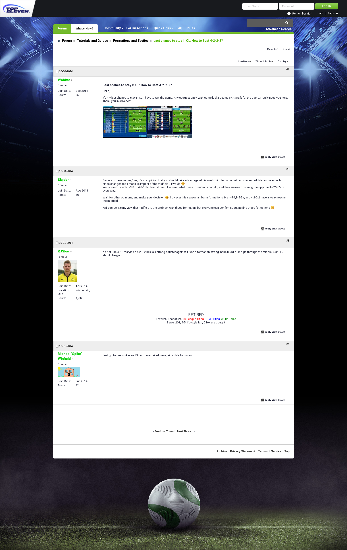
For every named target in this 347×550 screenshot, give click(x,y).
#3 (287, 240)
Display (282, 61)
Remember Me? (302, 13)
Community (112, 28)
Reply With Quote (273, 156)
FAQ (179, 28)
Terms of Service (269, 451)
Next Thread (185, 431)
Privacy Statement (242, 451)
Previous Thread (165, 431)
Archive (221, 451)
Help (320, 13)
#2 (287, 169)
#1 (287, 69)
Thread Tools (263, 61)
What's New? (85, 28)
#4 (287, 344)
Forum (62, 28)
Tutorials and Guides (92, 40)
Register (333, 13)
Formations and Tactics (131, 40)
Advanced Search (279, 29)
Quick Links (162, 28)
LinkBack (243, 61)
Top (287, 451)
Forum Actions (137, 28)
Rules (191, 28)
